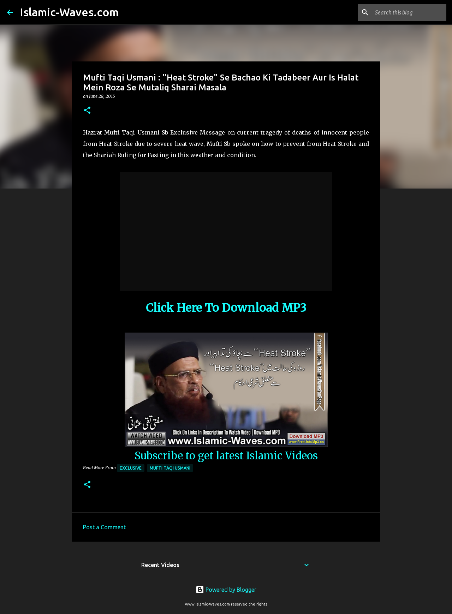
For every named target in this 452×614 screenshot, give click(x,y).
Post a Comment (104, 527)
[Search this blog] (409, 12)
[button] (87, 110)
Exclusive (131, 468)
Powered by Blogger (226, 589)
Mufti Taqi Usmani (170, 468)
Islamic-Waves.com (69, 12)
